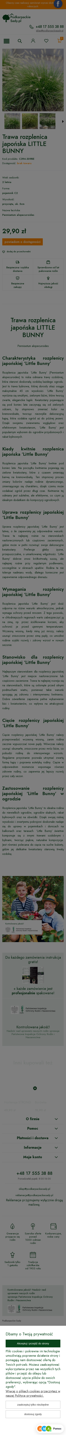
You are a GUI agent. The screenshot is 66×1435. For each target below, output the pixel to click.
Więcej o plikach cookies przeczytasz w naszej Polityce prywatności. (33, 1393)
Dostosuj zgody (33, 1414)
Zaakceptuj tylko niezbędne (33, 1404)
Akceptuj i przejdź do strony (33, 1343)
